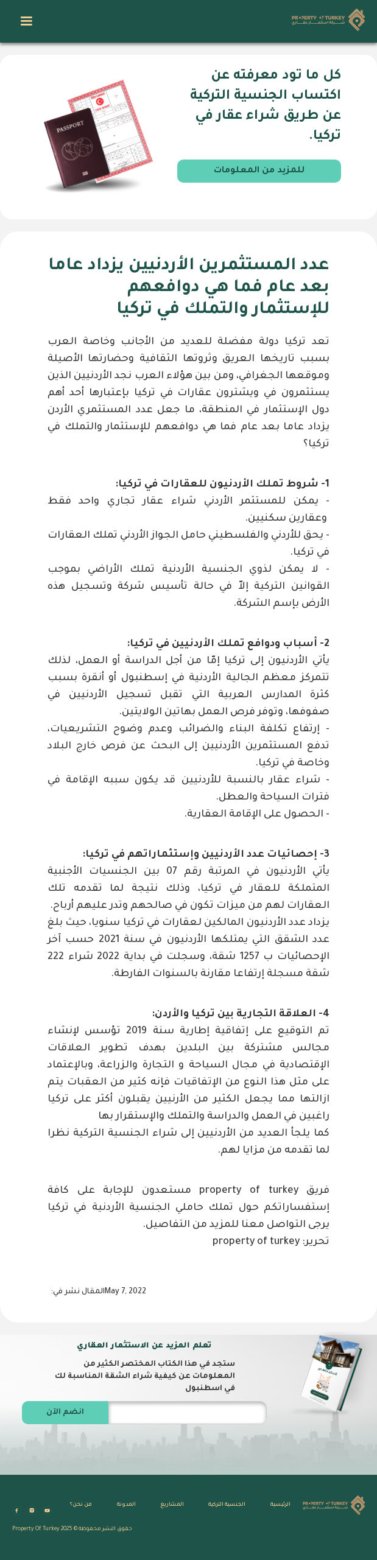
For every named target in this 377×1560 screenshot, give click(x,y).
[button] (26, 21)
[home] (325, 21)
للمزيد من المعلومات (259, 171)
